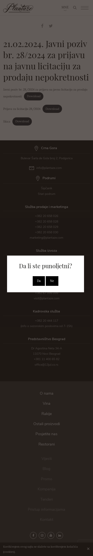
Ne (52, 281)
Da (39, 281)
